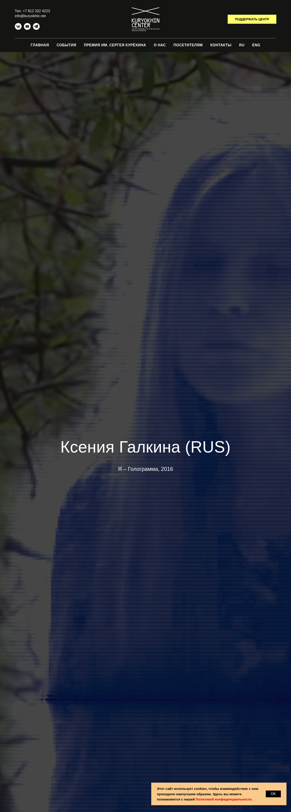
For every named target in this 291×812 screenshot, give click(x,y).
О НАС (160, 45)
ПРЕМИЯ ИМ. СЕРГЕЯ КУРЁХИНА (115, 45)
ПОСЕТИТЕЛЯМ (188, 45)
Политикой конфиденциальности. (224, 799)
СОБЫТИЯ (66, 45)
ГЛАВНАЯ (40, 45)
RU (242, 45)
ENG (256, 45)
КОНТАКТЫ (220, 45)
